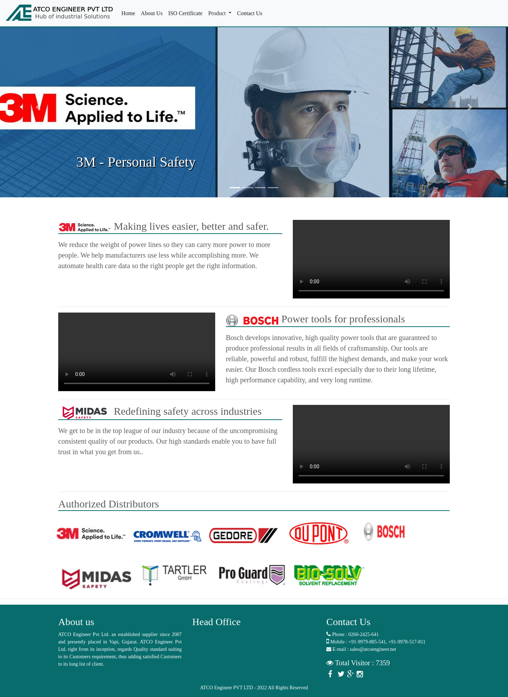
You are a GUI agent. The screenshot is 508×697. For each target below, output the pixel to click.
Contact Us (251, 12)
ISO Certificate (186, 12)
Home (129, 12)
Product (217, 13)
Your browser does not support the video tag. (371, 259)
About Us (153, 12)
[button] (38, 107)
